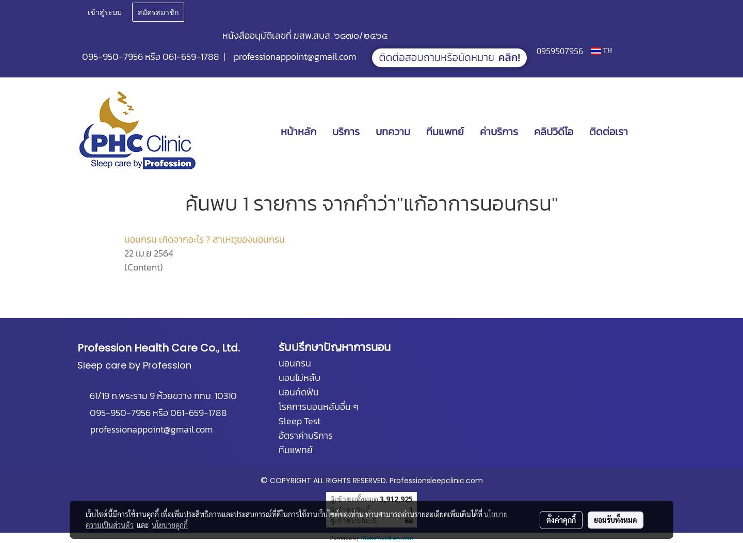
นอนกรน (295, 363)
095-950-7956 (112, 56)
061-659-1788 (191, 56)
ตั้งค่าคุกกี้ (561, 519)
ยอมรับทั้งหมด (615, 519)
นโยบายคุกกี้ (170, 525)
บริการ (346, 131)
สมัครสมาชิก (158, 11)
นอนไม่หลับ (299, 378)
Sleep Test (299, 421)
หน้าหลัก (298, 131)
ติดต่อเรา (608, 131)
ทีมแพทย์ (445, 131)
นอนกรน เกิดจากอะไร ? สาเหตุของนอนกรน (204, 239)
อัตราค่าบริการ (306, 435)
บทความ (393, 131)
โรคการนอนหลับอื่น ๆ (318, 406)
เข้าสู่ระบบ (105, 11)
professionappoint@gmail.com (295, 56)
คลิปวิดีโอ (553, 131)
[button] (651, 131)
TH (601, 51)
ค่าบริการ (499, 131)
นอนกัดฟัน (299, 392)
